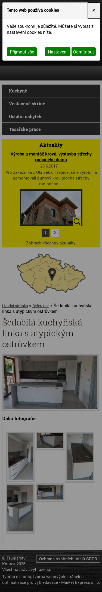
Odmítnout (83, 52)
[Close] (94, 10)
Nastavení (57, 52)
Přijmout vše (22, 52)
